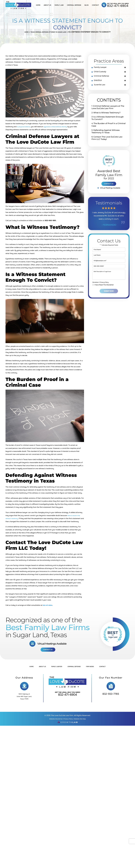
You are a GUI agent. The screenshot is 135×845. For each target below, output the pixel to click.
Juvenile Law (102, 87)
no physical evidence (25, 127)
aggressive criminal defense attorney (60, 127)
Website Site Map (82, 720)
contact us (109, 188)
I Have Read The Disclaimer (104, 298)
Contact (95, 5)
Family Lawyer (102, 68)
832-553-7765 (110, 696)
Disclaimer (96, 296)
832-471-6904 (117, 5)
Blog (87, 5)
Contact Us (48, 650)
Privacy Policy (106, 296)
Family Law (59, 5)
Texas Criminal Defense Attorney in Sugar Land (48, 32)
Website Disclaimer (53, 720)
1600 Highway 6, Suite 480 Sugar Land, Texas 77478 (24, 697)
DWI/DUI (99, 83)
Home (38, 5)
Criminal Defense (74, 5)
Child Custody (102, 73)
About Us (47, 5)
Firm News (95, 668)
